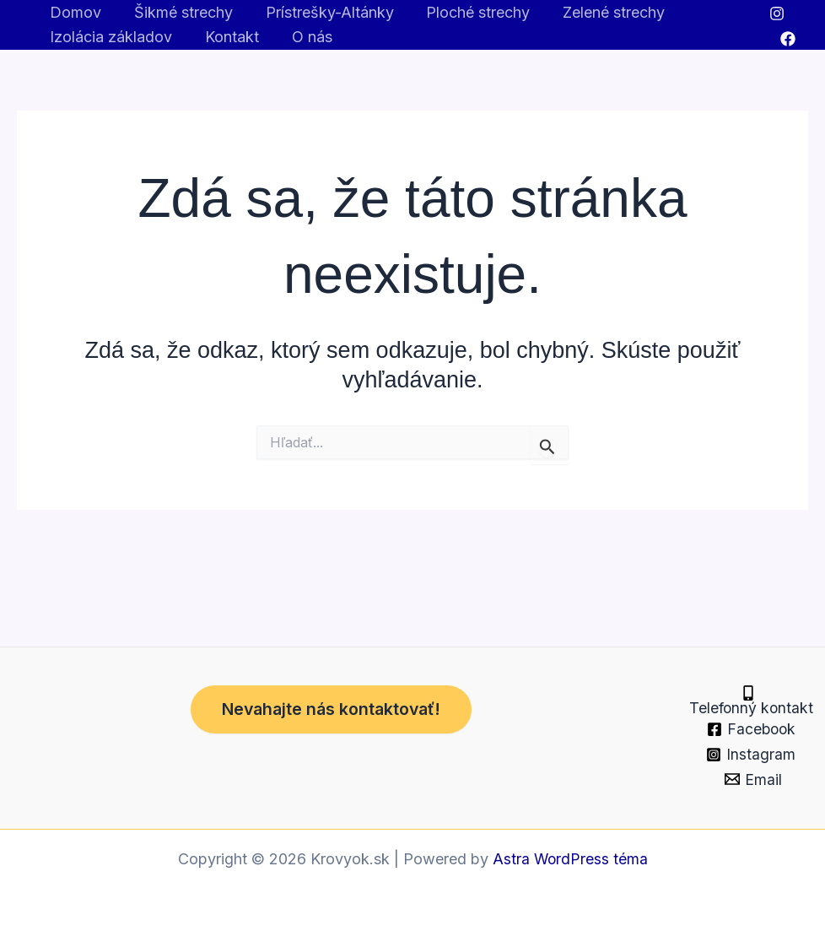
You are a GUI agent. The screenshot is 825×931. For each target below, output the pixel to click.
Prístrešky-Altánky (324, 12)
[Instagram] (777, 13)
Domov (74, 12)
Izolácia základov (110, 37)
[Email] (753, 779)
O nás (306, 37)
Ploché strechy (470, 12)
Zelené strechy (604, 12)
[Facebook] (787, 38)
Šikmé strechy (180, 12)
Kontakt (229, 37)
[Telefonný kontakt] (748, 693)
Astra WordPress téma (570, 859)
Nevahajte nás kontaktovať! (336, 695)
